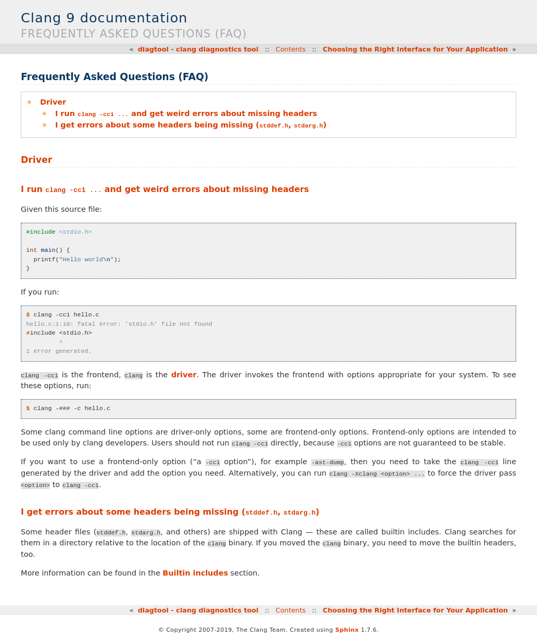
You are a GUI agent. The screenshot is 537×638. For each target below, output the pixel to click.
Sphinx (347, 629)
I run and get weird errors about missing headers (186, 113)
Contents (291, 49)
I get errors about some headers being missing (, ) (190, 124)
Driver (53, 102)
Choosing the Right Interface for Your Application (415, 49)
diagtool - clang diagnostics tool (198, 49)
